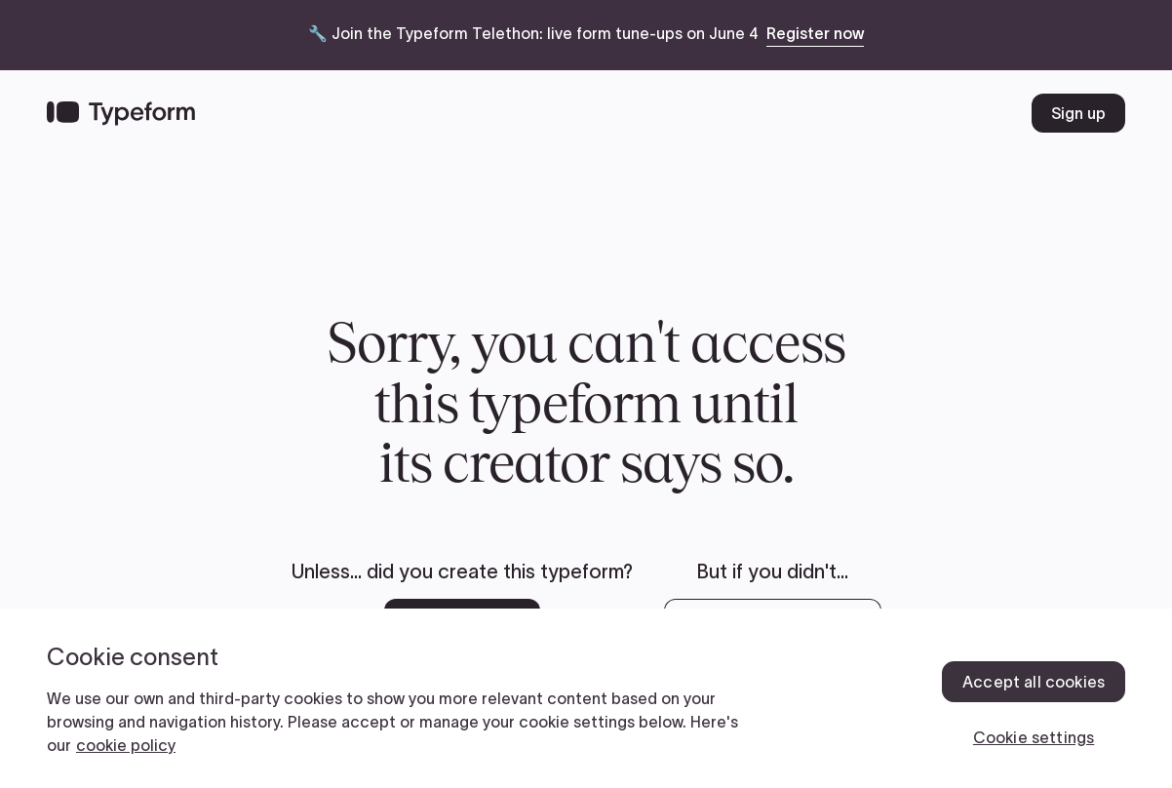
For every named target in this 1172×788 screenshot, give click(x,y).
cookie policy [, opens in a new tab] (126, 745)
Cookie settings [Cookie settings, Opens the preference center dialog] (1033, 737)
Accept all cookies (1033, 681)
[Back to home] (121, 113)
